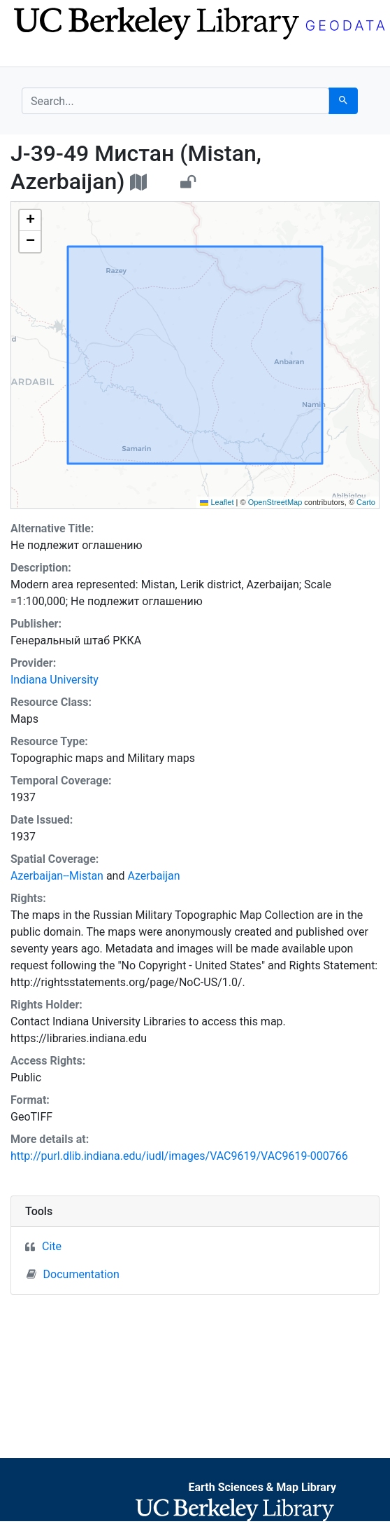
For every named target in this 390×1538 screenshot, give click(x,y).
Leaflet (216, 502)
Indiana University (54, 679)
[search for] (175, 101)
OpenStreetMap (275, 502)
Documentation (73, 1274)
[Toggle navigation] (30, 55)
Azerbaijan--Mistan (56, 875)
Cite (52, 1246)
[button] (30, 220)
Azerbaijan (153, 875)
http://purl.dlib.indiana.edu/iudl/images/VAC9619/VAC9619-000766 (179, 1156)
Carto (365, 502)
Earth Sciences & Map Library (262, 1487)
